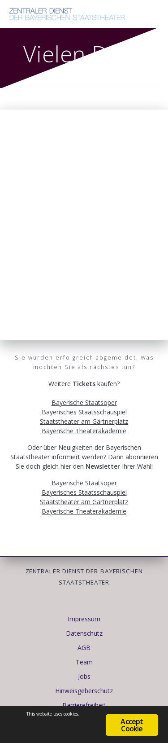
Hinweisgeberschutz (84, 690)
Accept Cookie (132, 725)
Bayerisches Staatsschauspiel (84, 412)
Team (84, 662)
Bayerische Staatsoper (84, 402)
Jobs (84, 676)
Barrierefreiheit (84, 705)
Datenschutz (84, 633)
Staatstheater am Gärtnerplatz (84, 421)
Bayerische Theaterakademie (84, 430)
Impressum (84, 619)
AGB (84, 647)
